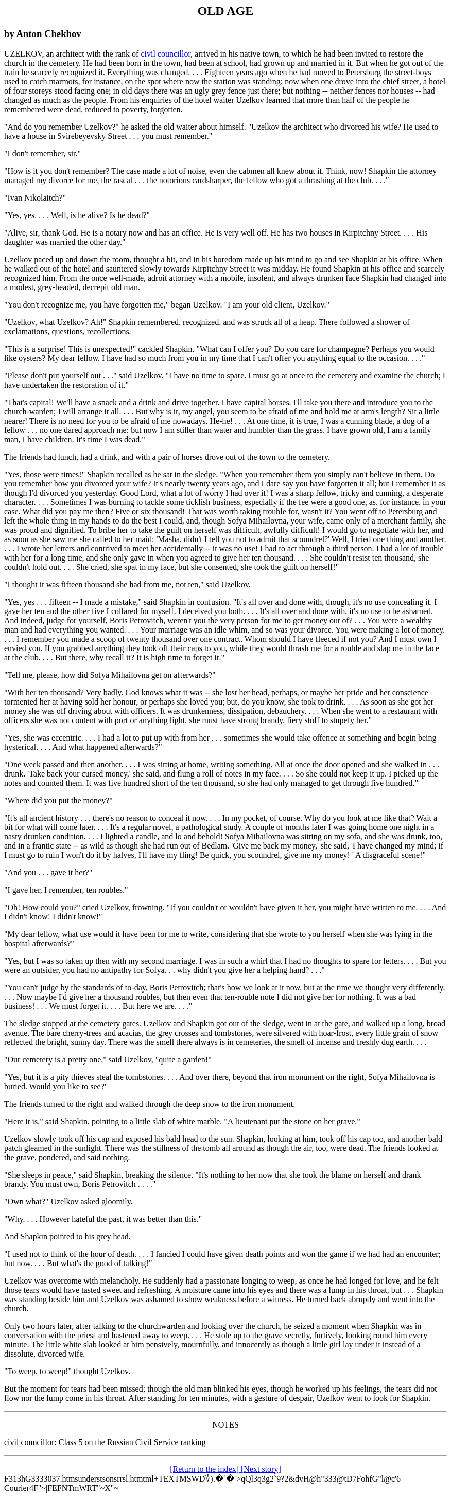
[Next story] (261, 1469)
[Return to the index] (205, 1469)
